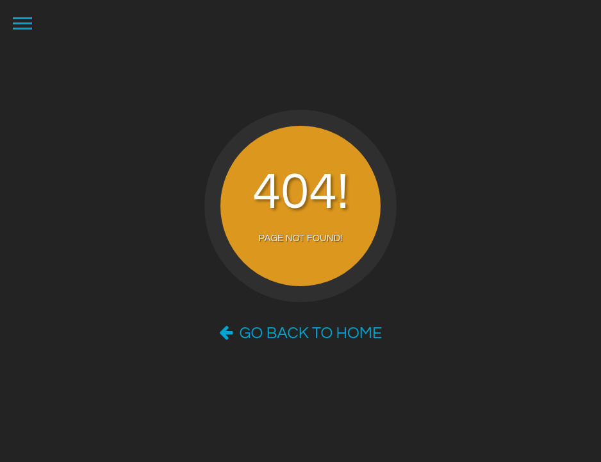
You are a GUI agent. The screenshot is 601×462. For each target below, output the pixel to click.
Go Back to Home (300, 333)
